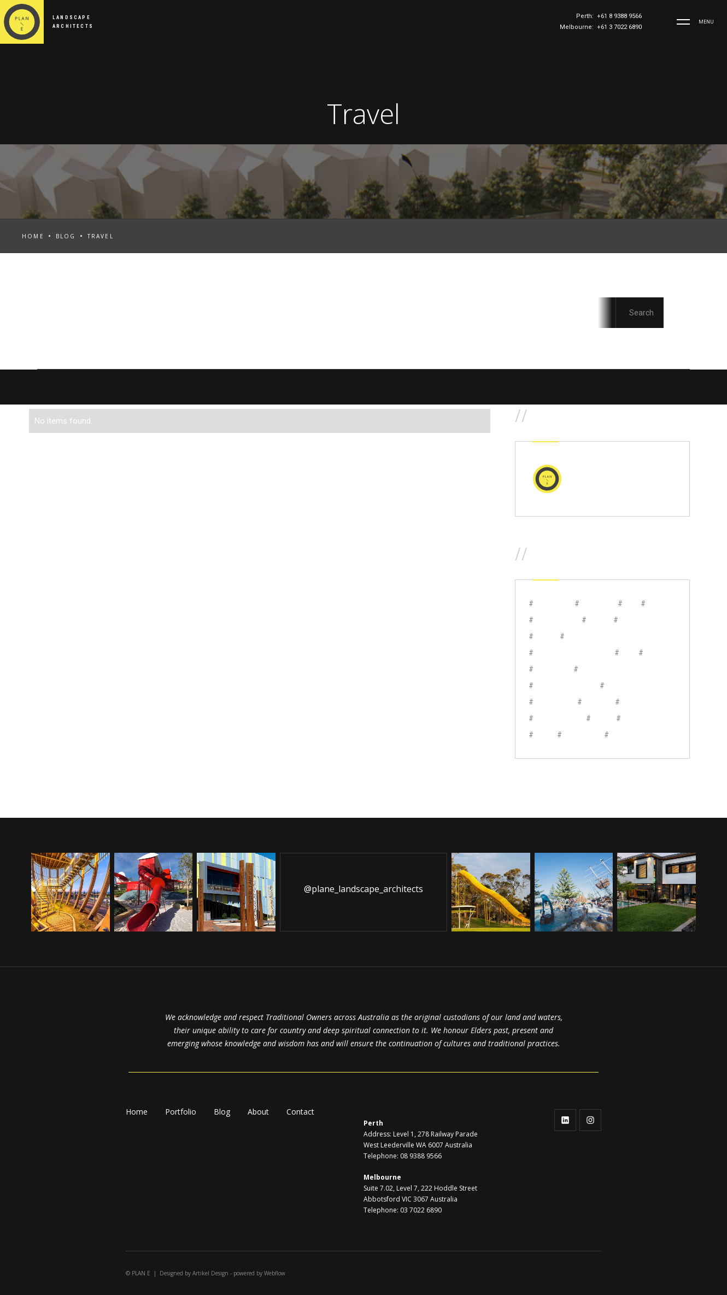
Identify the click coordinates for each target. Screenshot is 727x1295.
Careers (190, 342)
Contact (300, 1111)
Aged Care (63, 342)
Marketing (503, 342)
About (258, 1111)
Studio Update (586, 342)
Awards (130, 342)
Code (243, 342)
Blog (66, 236)
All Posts (60, 290)
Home (33, 236)
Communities (311, 342)
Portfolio (180, 1111)
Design (383, 342)
